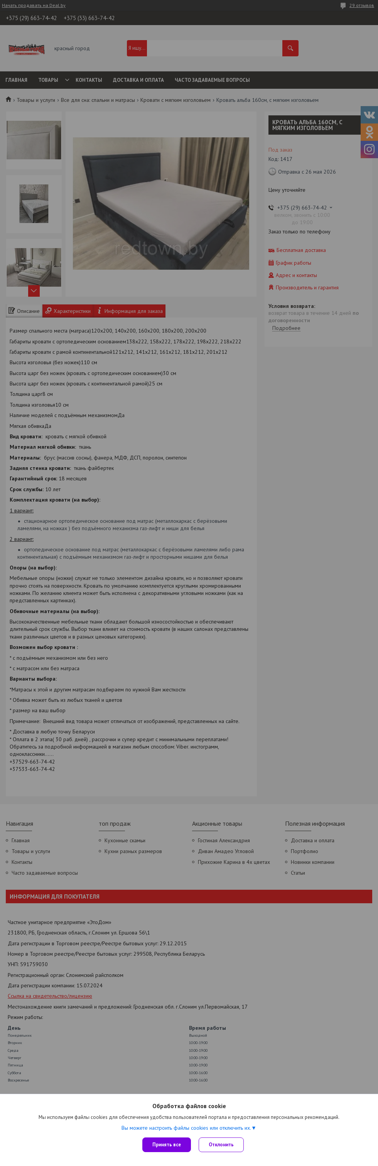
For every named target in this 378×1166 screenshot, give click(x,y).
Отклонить (221, 1144)
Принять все (166, 1144)
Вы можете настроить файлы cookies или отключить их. (186, 1127)
